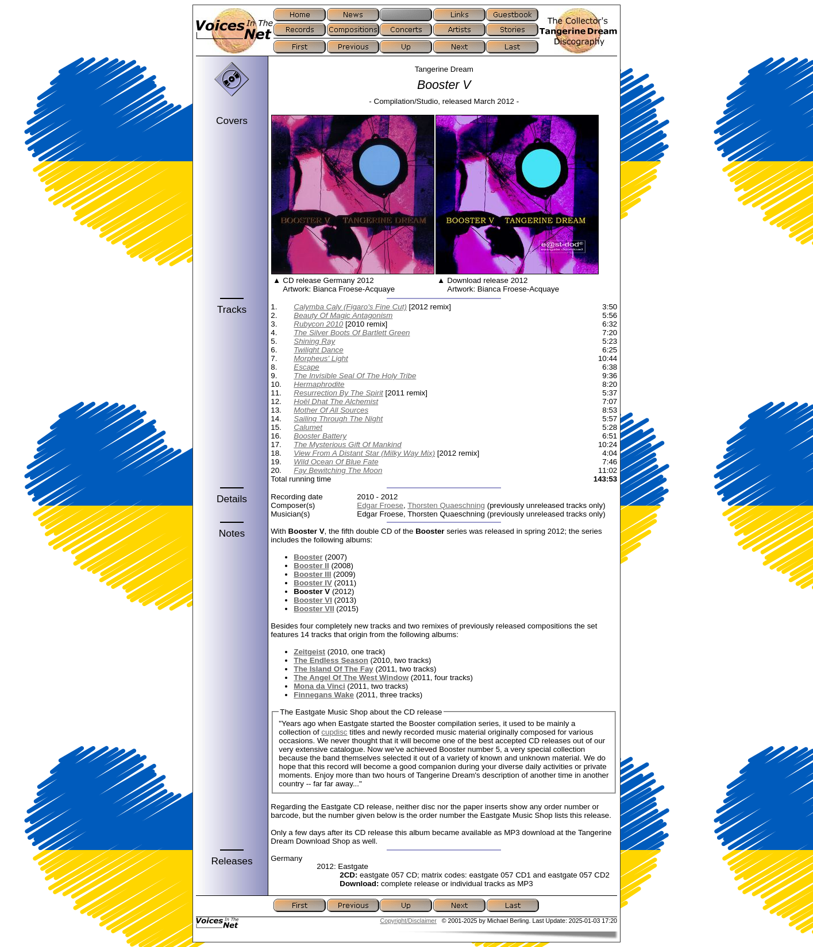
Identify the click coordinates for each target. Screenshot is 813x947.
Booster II (311, 565)
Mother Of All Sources (331, 410)
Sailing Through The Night (338, 418)
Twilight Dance (318, 350)
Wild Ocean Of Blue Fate (336, 461)
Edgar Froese (380, 505)
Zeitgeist (309, 651)
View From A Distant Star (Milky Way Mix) (364, 453)
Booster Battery (320, 436)
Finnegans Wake (324, 694)
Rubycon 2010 (318, 324)
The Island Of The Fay (333, 669)
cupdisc (334, 732)
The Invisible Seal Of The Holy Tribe (355, 375)
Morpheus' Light (321, 358)
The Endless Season (331, 660)
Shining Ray (314, 341)
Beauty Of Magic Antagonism (343, 315)
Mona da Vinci (319, 686)
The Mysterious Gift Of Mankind (347, 444)
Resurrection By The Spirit (338, 393)
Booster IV (313, 583)
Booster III (312, 574)
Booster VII (314, 608)
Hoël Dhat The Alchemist (336, 401)
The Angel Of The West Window (351, 677)
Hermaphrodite (319, 384)
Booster (308, 557)
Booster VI (313, 600)
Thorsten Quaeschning (446, 505)
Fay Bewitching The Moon (338, 470)
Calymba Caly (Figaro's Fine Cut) (350, 306)
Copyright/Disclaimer (408, 920)
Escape (306, 367)
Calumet (308, 427)
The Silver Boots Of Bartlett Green (352, 332)
